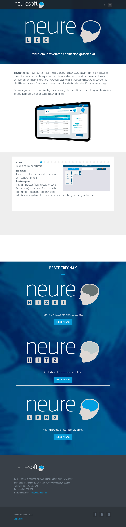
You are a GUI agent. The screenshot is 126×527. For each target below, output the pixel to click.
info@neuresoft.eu (38, 492)
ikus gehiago (63, 322)
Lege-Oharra (18, 519)
